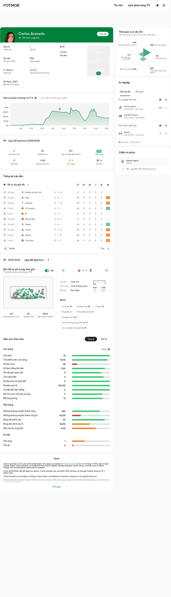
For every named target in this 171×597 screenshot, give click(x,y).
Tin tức (118, 5)
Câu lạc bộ (125, 91)
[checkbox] (47, 270)
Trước (9, 249)
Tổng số (91, 339)
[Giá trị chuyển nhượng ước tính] (35, 98)
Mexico (8, 70)
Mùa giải (139, 91)
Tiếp (105, 249)
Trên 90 (104, 339)
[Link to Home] (11, 5)
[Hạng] (106, 349)
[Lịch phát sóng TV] (139, 5)
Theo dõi (102, 34)
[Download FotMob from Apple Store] (157, 5)
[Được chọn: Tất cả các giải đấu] (18, 184)
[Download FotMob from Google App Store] (164, 5)
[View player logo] (10, 37)
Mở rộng (56, 487)
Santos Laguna (70, 464)
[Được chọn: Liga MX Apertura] (37, 260)
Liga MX (134, 169)
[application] (59, 116)
